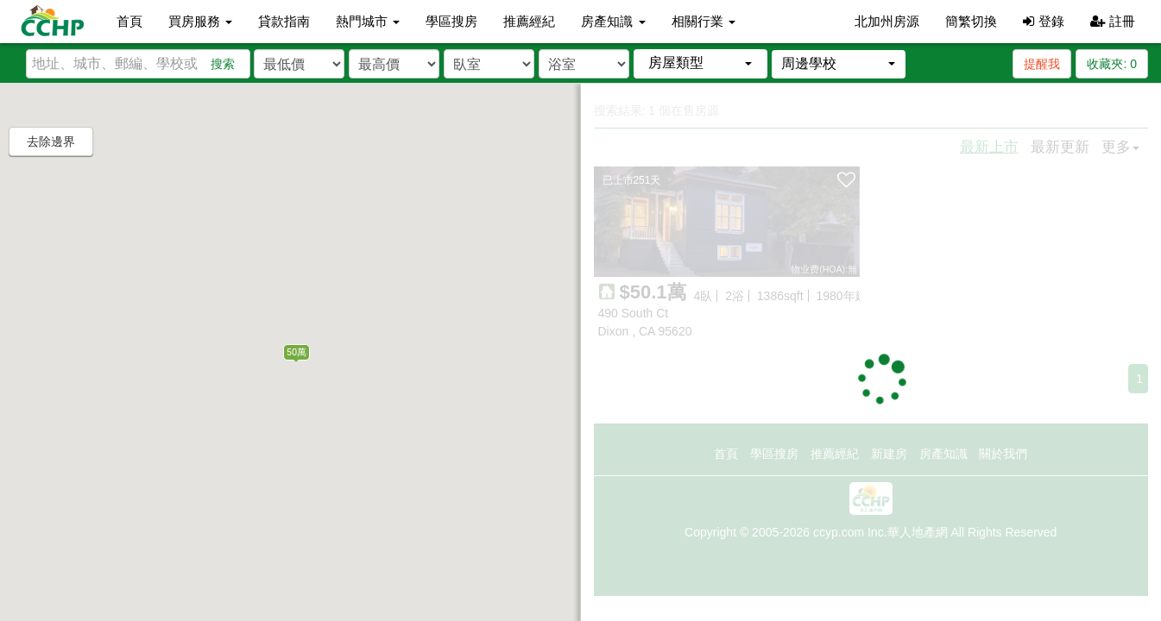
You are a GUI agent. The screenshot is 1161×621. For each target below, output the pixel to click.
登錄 (1043, 21)
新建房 (889, 454)
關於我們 (1003, 454)
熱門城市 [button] (368, 21)
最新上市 (989, 147)
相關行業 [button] (703, 21)
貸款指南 (284, 21)
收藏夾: (1112, 64)
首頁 (129, 21)
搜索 (223, 64)
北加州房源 (887, 21)
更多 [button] (1120, 147)
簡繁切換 (971, 21)
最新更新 (1060, 147)
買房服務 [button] (200, 21)
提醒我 (1042, 64)
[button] (700, 63)
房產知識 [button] (613, 21)
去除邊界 (51, 141)
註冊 (1112, 21)
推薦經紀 (529, 21)
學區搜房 (451, 21)
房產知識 (943, 454)
